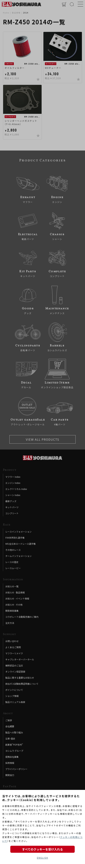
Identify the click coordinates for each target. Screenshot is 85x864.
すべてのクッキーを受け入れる (42, 849)
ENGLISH (42, 857)
